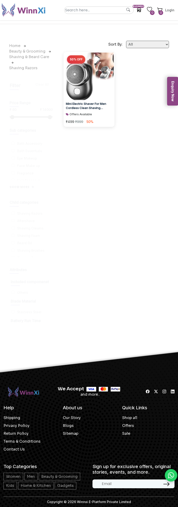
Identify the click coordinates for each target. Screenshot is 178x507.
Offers (128, 425)
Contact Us (14, 449)
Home (17, 45)
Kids (10, 485)
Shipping (11, 417)
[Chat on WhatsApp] (171, 475)
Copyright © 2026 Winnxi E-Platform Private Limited (89, 502)
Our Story (72, 417)
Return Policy (16, 433)
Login (169, 10)
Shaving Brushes (30, 246)
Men (31, 476)
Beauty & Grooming (30, 51)
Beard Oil (24, 239)
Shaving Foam (28, 231)
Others (22, 288)
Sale (126, 433)
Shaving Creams (30, 224)
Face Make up (28, 161)
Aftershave (26, 216)
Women (13, 476)
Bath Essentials (29, 146)
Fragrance (25, 169)
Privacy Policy (16, 425)
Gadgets (65, 485)
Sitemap (70, 433)
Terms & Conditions (22, 441)
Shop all (129, 417)
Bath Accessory (29, 139)
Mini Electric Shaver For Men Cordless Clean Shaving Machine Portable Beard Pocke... (89, 105)
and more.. (90, 394)
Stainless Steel (29, 308)
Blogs (68, 425)
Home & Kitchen (36, 485)
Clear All (42, 80)
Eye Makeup (27, 154)
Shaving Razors (23, 68)
